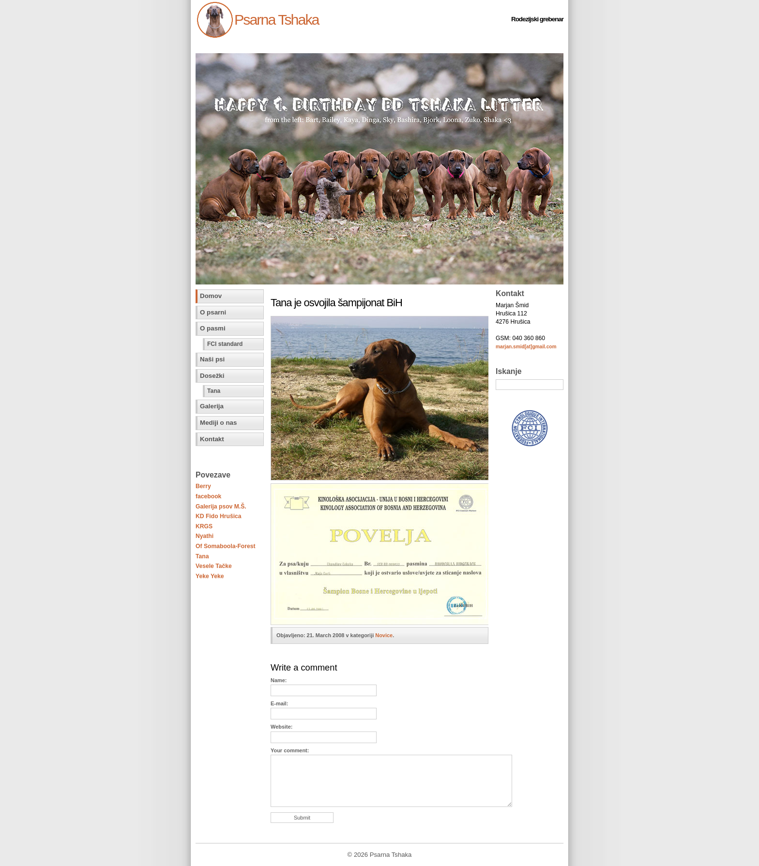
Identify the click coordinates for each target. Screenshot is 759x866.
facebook (208, 496)
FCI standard (225, 344)
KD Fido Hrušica (219, 516)
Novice (384, 635)
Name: (279, 680)
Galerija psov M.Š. (221, 506)
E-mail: (279, 703)
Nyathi (204, 536)
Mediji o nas (218, 422)
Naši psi (212, 359)
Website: (281, 727)
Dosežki (212, 375)
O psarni (213, 312)
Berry (203, 486)
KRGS (204, 526)
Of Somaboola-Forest (226, 546)
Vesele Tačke (214, 566)
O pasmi (213, 328)
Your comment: (290, 750)
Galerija (212, 406)
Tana (213, 391)
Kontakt (212, 439)
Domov (211, 295)
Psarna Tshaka (276, 19)
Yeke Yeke (210, 576)
